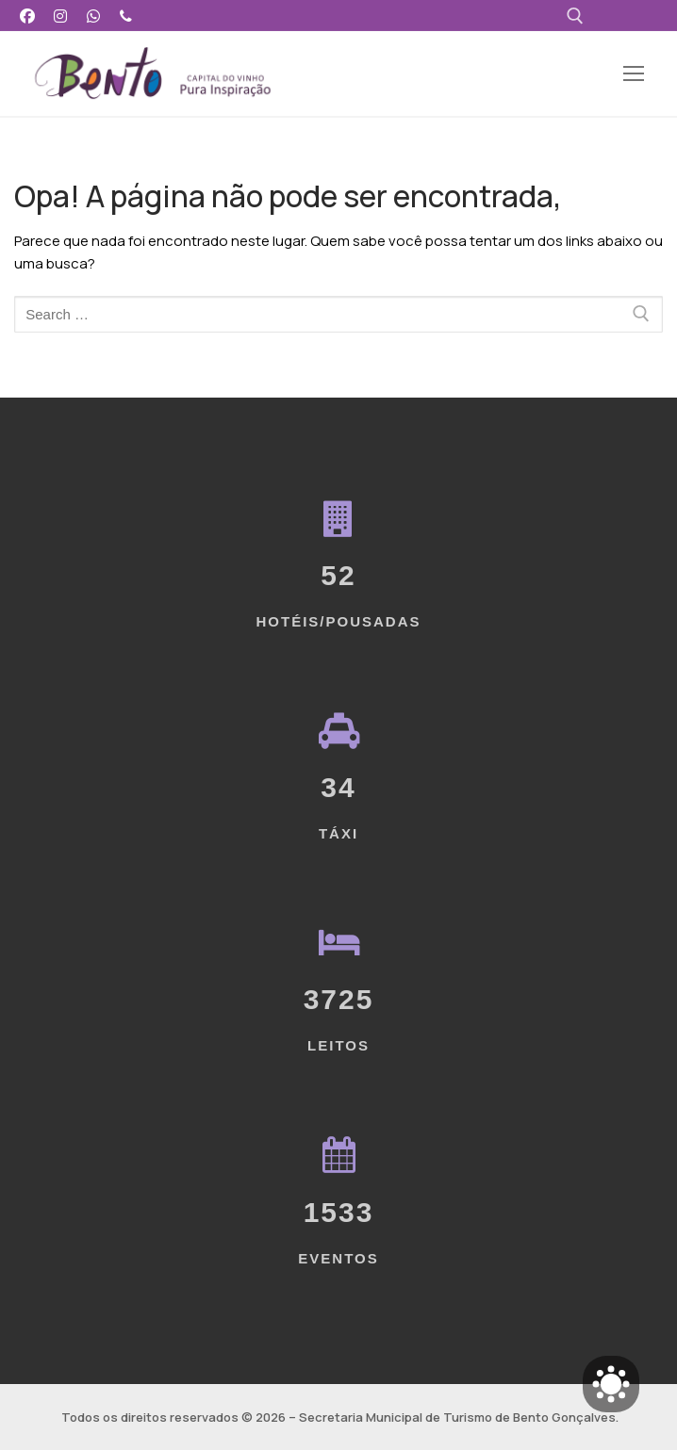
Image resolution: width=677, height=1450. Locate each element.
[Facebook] (27, 15)
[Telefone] (126, 15)
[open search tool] (575, 16)
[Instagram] (60, 15)
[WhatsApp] (93, 15)
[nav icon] (634, 74)
